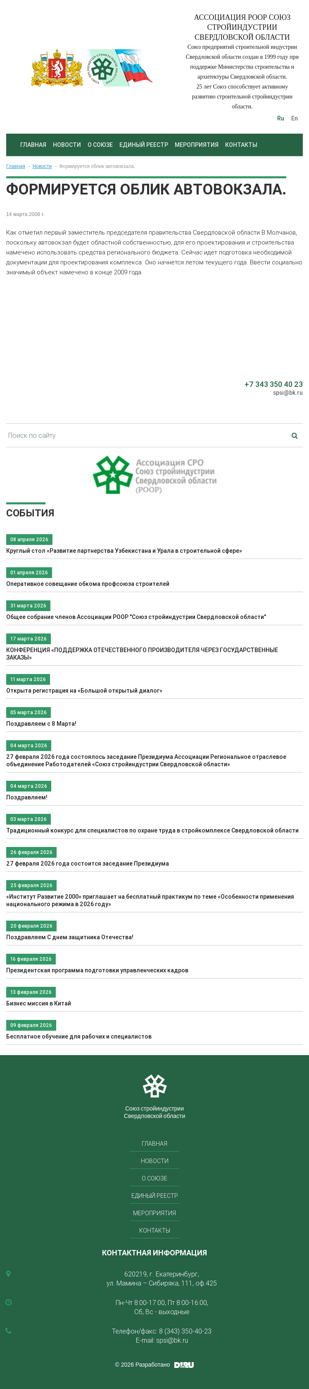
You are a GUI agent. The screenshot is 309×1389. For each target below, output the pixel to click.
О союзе (100, 145)
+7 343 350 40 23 (274, 384)
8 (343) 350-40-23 (185, 1331)
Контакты (241, 145)
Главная (33, 145)
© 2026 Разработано (142, 1364)
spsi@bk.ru (288, 392)
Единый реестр (143, 145)
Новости (67, 145)
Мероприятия (197, 145)
